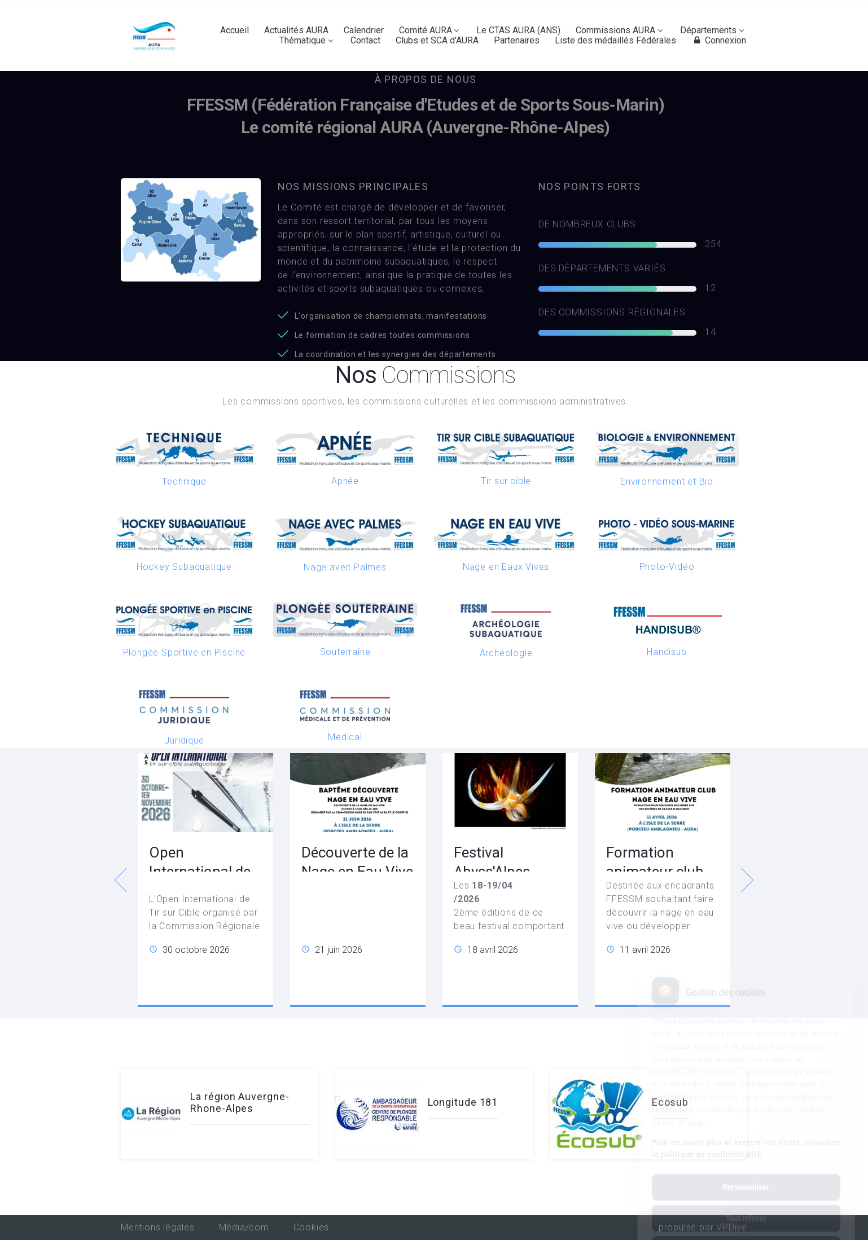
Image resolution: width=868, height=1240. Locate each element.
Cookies (311, 1227)
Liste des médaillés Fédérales (615, 41)
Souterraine (345, 652)
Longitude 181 (463, 1102)
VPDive (731, 1227)
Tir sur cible (506, 481)
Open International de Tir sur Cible (200, 871)
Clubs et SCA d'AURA (437, 41)
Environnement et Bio (666, 481)
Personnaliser (746, 1137)
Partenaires (517, 41)
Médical (345, 737)
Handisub (666, 652)
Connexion (718, 41)
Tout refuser (746, 1168)
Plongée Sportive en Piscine (184, 652)
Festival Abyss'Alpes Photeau (492, 871)
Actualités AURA (296, 30)
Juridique (184, 740)
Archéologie (506, 653)
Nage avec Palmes (345, 567)
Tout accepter (746, 1199)
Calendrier (364, 30)
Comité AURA (425, 30)
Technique (184, 481)
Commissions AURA (615, 30)
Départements (708, 30)
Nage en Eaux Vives (506, 566)
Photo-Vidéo (667, 566)
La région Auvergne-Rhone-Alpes (239, 1103)
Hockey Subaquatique (184, 566)
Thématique (302, 41)
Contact (365, 41)
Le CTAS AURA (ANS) (518, 30)
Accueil (234, 30)
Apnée (345, 481)
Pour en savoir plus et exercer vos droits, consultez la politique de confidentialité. (746, 1098)
